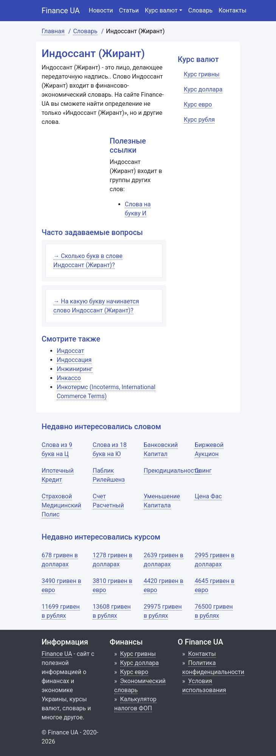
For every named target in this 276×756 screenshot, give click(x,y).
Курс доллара (139, 662)
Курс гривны (138, 653)
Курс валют (161, 10)
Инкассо (69, 378)
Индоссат (70, 350)
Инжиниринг (75, 369)
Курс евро (134, 672)
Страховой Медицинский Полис (61, 505)
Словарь (200, 10)
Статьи (129, 10)
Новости (101, 10)
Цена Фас (208, 496)
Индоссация (74, 359)
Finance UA (61, 10)
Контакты (232, 10)
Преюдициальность (172, 470)
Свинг (203, 470)
